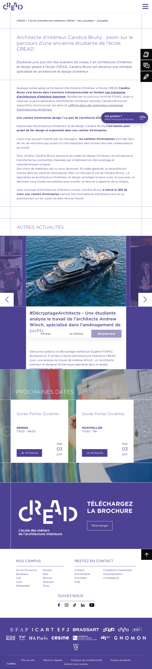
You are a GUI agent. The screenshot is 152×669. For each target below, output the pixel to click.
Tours (46, 585)
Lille (18, 577)
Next (145, 300)
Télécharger (99, 525)
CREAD (21, 20)
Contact (80, 570)
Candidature (111, 577)
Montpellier (23, 585)
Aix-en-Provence (26, 570)
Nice (45, 574)
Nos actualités (85, 20)
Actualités (81, 577)
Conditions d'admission (117, 570)
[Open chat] (124, 117)
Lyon (19, 581)
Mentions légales (52, 660)
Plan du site (28, 660)
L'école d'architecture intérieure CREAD (51, 20)
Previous (7, 300)
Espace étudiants (121, 660)
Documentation (112, 574)
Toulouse (48, 581)
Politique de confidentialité (86, 660)
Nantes (47, 570)
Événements (82, 574)
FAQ (77, 581)
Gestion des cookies (76, 664)
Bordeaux (22, 574)
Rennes (47, 577)
